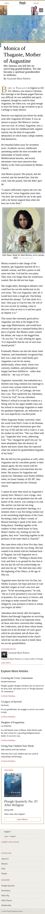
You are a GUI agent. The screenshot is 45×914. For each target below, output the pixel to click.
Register (13, 836)
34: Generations (21, 41)
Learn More (22, 819)
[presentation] (41, 10)
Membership (6, 905)
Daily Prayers (6, 900)
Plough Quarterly (9, 41)
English (7, 832)
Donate (4, 874)
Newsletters (5, 891)
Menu (5, 3)
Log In (6, 836)
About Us (5, 859)
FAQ (3, 869)
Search (36, 3)
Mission (4, 864)
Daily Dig (5, 895)
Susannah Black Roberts (18, 78)
